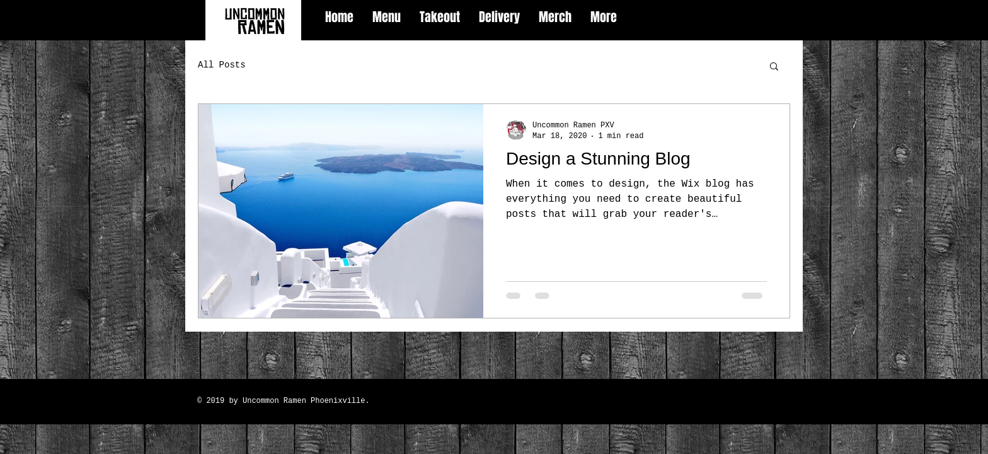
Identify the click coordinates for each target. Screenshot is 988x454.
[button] (774, 67)
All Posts (222, 65)
